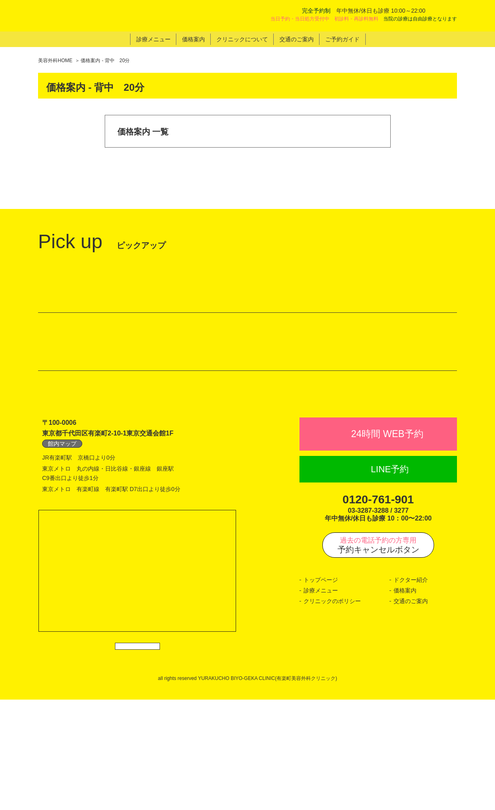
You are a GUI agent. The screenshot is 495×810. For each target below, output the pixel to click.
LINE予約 (390, 571)
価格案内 (405, 692)
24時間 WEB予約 (387, 536)
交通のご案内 (411, 703)
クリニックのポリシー (332, 703)
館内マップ (62, 546)
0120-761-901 (378, 601)
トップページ (321, 682)
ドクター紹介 (411, 682)
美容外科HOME (55, 60)
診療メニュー (321, 692)
